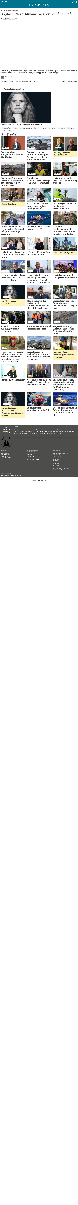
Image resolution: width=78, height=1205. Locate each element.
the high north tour (26, 128)
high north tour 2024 (42, 128)
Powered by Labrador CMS (39, 480)
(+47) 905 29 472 (59, 456)
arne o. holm (63, 128)
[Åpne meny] (76, 2)
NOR (2, 2)
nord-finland (6, 130)
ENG (6, 2)
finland (54, 128)
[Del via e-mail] (71, 82)
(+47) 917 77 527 (31, 456)
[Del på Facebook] (63, 82)
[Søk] (73, 2)
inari (15, 128)
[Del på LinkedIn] (68, 82)
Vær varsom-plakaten (31, 431)
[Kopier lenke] (73, 82)
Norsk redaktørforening (61, 431)
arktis (71, 128)
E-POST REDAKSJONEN (33, 459)
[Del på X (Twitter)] (66, 82)
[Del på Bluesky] (76, 82)
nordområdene (7, 128)
